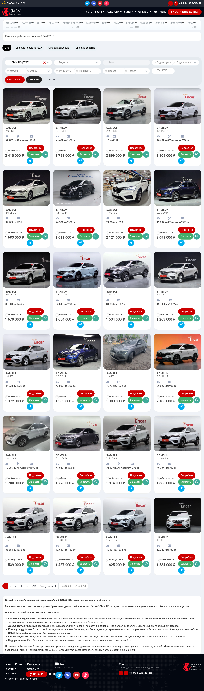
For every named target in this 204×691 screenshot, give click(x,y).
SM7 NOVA (13, 27)
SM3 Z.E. (161, 23)
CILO (41, 23)
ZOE (192, 27)
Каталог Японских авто (18, 678)
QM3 (106, 23)
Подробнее (35, 148)
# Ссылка (51, 79)
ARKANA (12, 23)
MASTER (92, 23)
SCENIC (131, 23)
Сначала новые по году (29, 47)
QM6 (118, 23)
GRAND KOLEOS (72, 23)
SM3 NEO (146, 23)
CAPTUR (28, 23)
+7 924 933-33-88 (188, 3)
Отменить (33, 79)
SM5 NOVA (177, 23)
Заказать (34, 154)
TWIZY (74, 27)
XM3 (134, 27)
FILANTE (54, 23)
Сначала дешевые (58, 47)
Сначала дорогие (85, 47)
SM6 (192, 23)
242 (34, 586)
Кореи (34, 678)
